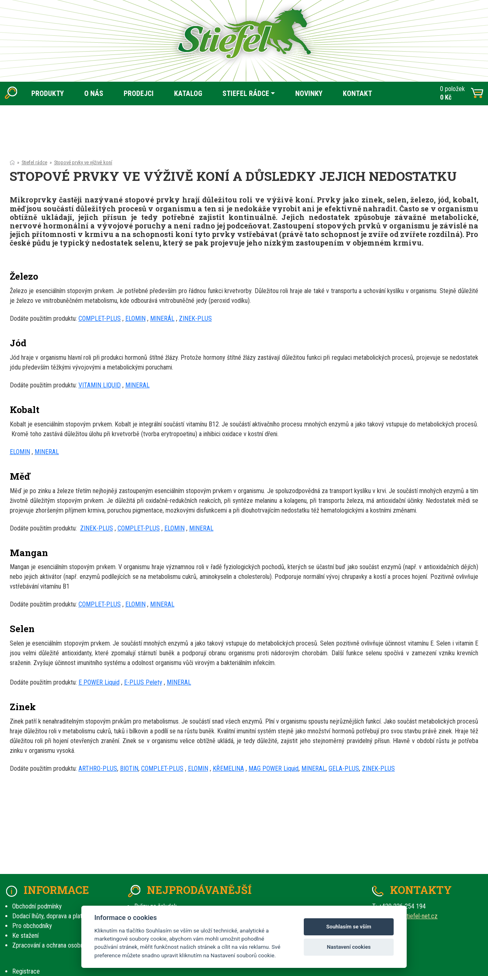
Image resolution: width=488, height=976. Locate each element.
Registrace (26, 971)
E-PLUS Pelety (143, 682)
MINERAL (137, 385)
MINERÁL (162, 318)
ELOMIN (135, 318)
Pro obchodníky (32, 926)
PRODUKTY (47, 93)
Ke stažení (25, 935)
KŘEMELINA (228, 768)
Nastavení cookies (349, 947)
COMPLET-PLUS (99, 318)
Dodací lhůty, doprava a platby (50, 916)
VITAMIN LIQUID (99, 385)
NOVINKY (308, 93)
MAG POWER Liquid (273, 768)
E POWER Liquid (99, 682)
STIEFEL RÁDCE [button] (245, 93)
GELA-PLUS (344, 768)
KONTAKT (357, 93)
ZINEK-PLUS (195, 318)
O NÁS (93, 93)
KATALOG (188, 93)
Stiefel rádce (34, 162)
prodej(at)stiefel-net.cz (408, 916)
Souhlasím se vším (348, 927)
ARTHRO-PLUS (97, 768)
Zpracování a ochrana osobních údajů (59, 945)
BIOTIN (129, 768)
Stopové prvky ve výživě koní (83, 162)
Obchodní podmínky (37, 906)
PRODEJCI (139, 93)
